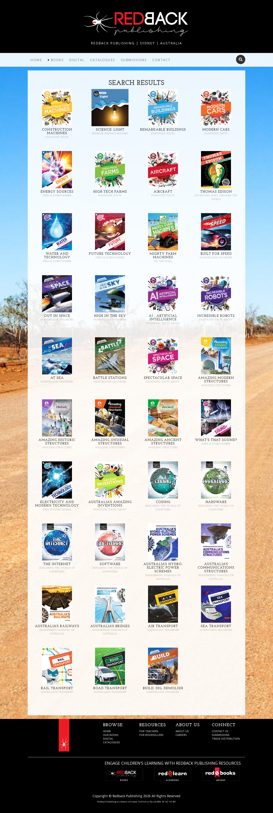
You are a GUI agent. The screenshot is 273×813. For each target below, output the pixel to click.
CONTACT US (220, 731)
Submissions (134, 60)
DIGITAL (108, 738)
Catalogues (102, 60)
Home (36, 60)
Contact (161, 60)
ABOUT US (182, 731)
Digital (77, 60)
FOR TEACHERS (148, 731)
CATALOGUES (111, 742)
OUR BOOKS (110, 735)
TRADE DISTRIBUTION (226, 738)
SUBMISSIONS (220, 735)
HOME (107, 731)
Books (57, 60)
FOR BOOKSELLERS (151, 735)
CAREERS (181, 735)
